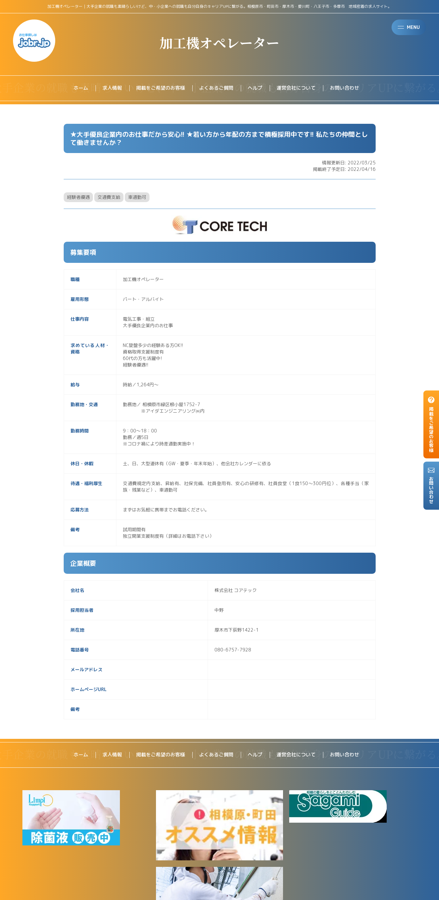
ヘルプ (257, 88)
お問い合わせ (350, 88)
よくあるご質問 (216, 88)
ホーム (75, 88)
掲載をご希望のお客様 (158, 88)
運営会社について (299, 88)
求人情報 (107, 88)
